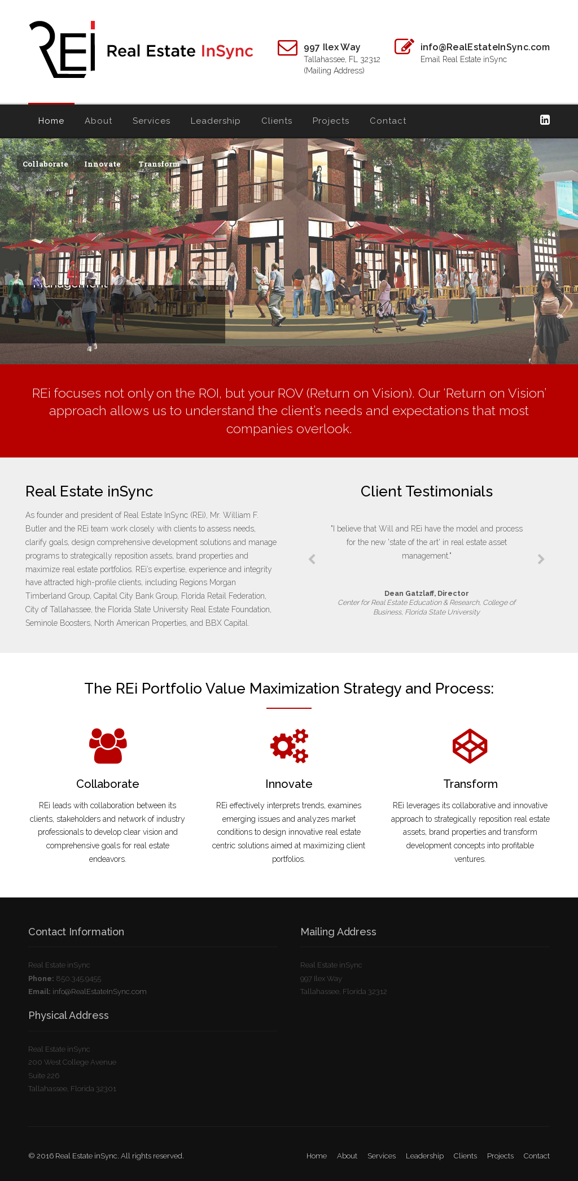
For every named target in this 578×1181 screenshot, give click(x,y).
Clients (276, 121)
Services (151, 121)
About (98, 121)
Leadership (216, 121)
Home (51, 121)
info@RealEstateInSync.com (99, 991)
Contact (388, 121)
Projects (331, 121)
